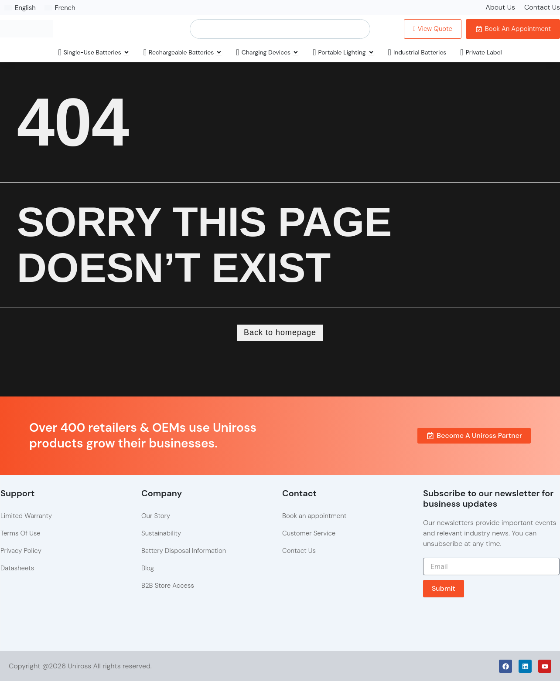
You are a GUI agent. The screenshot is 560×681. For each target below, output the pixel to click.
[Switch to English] (20, 7)
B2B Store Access (167, 585)
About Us (500, 7)
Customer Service (308, 533)
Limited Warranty (26, 516)
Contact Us (542, 7)
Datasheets (17, 568)
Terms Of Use (20, 533)
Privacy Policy (20, 550)
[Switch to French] (60, 7)
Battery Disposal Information (183, 550)
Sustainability (161, 533)
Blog (147, 568)
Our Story (155, 516)
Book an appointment (314, 516)
